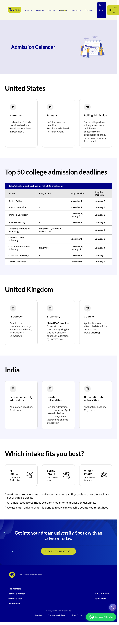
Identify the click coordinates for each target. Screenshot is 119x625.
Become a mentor (16, 593)
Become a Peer (15, 598)
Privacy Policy (76, 615)
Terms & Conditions (56, 615)
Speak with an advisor (58, 551)
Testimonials (14, 603)
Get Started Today (101, 10)
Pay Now (38, 615)
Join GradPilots (101, 593)
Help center (100, 598)
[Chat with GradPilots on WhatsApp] (101, 617)
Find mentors (14, 588)
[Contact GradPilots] (112, 607)
